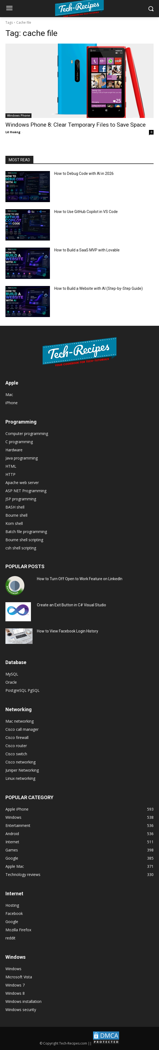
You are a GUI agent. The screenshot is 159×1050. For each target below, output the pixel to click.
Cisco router (16, 745)
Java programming (21, 458)
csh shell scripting (20, 547)
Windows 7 (15, 985)
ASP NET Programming (25, 490)
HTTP (10, 474)
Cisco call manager (22, 729)
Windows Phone (18, 115)
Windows (13, 968)
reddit (10, 938)
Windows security (20, 1009)
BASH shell (14, 507)
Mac (9, 394)
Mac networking (19, 721)
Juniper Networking (22, 770)
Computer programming (26, 433)
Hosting (12, 905)
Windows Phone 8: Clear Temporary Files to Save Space (75, 124)
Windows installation (23, 1001)
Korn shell (14, 523)
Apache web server (22, 482)
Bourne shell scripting (24, 539)
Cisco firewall (16, 737)
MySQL (11, 674)
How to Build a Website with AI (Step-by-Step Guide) (98, 288)
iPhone (11, 402)
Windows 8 (15, 993)
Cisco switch (16, 753)
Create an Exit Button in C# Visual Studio (71, 605)
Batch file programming (26, 531)
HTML (10, 466)
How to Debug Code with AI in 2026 (84, 173)
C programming (19, 441)
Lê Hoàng (12, 132)
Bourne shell (16, 515)
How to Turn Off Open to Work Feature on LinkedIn (79, 579)
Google (11, 921)
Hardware (14, 449)
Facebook (14, 913)
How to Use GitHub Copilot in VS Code (86, 211)
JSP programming (20, 498)
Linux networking (20, 778)
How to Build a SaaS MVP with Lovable (87, 250)
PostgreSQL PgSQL (22, 690)
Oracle (11, 682)
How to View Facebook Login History (67, 631)
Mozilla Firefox (18, 929)
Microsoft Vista (18, 976)
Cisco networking (20, 762)
